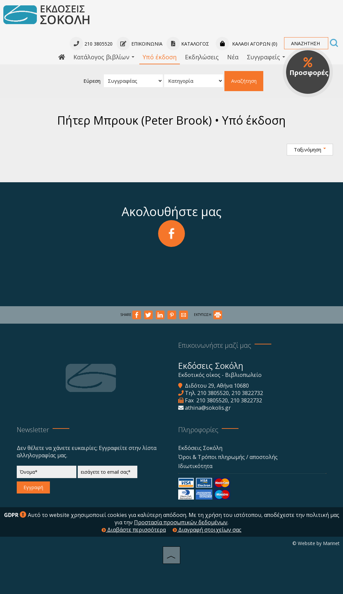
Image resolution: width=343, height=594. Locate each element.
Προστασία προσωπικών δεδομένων (180, 522)
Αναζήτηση (244, 80)
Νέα (232, 57)
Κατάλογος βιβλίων (103, 57)
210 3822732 (247, 393)
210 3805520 (213, 393)
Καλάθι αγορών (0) (246, 44)
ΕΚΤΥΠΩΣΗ (208, 314)
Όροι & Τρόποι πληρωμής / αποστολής (228, 457)
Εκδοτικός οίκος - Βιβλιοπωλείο (220, 375)
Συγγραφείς (266, 57)
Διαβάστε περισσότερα (133, 529)
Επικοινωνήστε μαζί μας (214, 345)
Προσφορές (309, 67)
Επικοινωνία (139, 44)
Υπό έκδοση (160, 57)
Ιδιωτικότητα (195, 466)
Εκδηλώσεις (202, 57)
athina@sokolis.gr (208, 407)
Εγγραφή (33, 487)
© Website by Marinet (316, 543)
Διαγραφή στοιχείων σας (207, 529)
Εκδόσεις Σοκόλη (200, 448)
